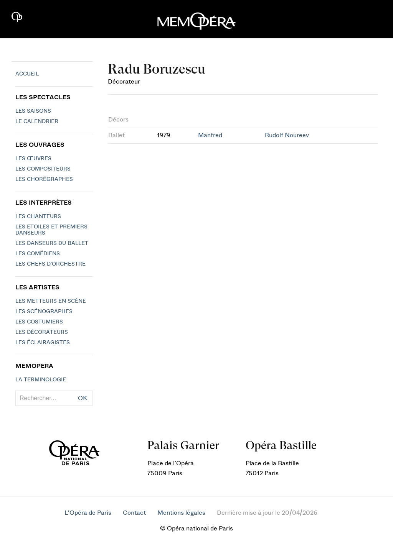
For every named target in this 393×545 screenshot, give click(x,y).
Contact (134, 513)
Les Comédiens (37, 253)
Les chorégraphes (44, 179)
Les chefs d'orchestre (50, 264)
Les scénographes (44, 311)
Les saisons (33, 111)
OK (82, 398)
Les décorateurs (41, 332)
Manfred (210, 135)
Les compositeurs (43, 169)
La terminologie (40, 379)
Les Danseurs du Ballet (51, 243)
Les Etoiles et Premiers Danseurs (51, 230)
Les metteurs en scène (50, 301)
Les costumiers (39, 322)
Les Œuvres (33, 158)
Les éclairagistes (42, 342)
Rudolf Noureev (287, 135)
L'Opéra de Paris (87, 513)
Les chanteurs (38, 216)
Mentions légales (181, 513)
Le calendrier (36, 121)
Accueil (27, 74)
